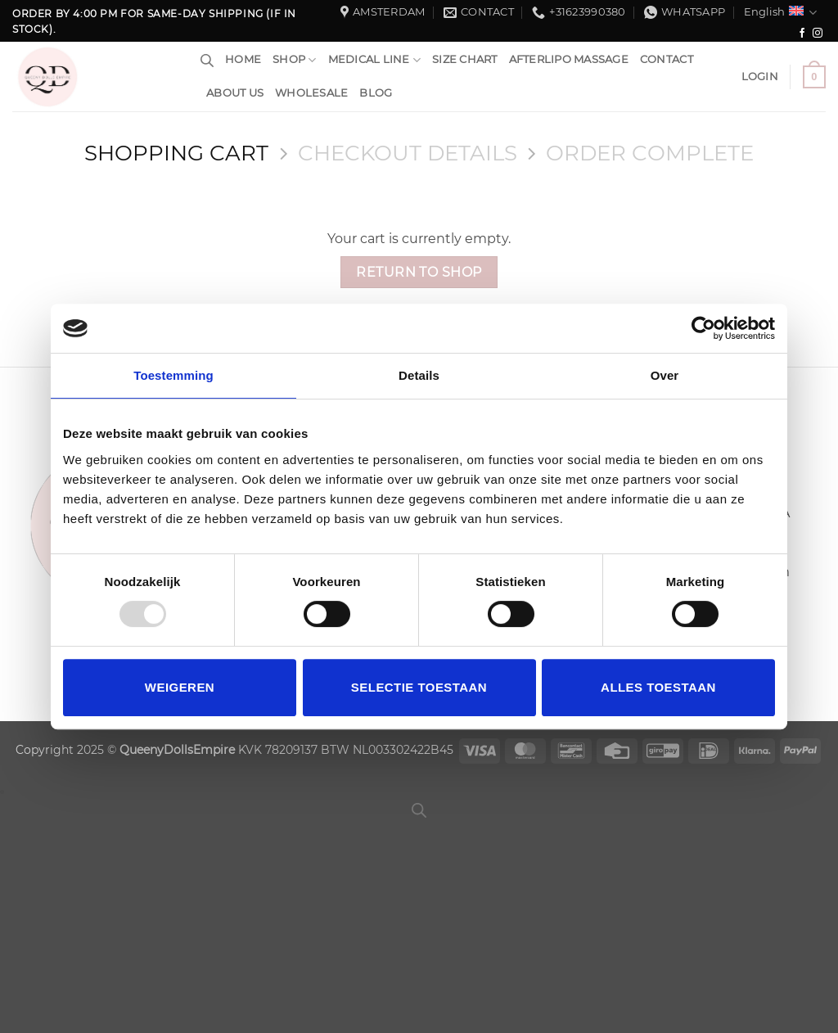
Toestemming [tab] (173, 375)
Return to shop (419, 272)
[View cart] (814, 77)
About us (235, 93)
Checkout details (407, 153)
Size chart (465, 59)
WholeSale (311, 93)
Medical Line (374, 60)
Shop (294, 60)
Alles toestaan (658, 687)
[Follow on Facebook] (802, 33)
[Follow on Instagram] (817, 33)
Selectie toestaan (419, 687)
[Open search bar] (207, 60)
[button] (759, 77)
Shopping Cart (176, 153)
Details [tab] (419, 375)
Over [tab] (665, 375)
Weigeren (179, 687)
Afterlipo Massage (568, 59)
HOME (243, 59)
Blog (375, 93)
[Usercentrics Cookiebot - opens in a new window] (703, 328)
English (780, 12)
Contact (666, 59)
